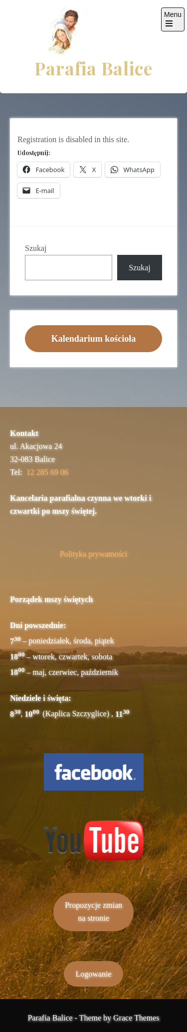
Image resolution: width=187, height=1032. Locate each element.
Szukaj (36, 248)
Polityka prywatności (94, 554)
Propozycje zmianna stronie (93, 911)
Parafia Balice (93, 68)
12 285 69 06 (47, 472)
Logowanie (94, 974)
